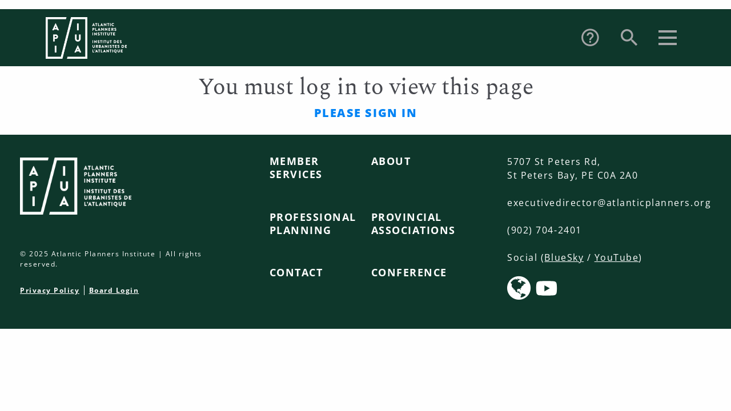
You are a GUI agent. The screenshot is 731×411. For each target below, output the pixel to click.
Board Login (114, 290)
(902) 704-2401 (544, 230)
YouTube (617, 257)
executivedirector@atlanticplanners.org (609, 202)
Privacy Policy (49, 290)
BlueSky (564, 257)
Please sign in (365, 112)
